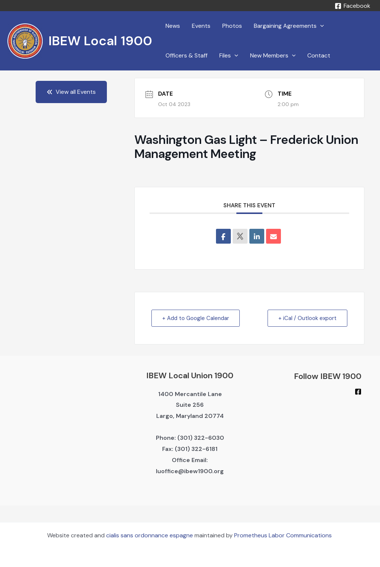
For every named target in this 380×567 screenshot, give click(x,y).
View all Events (71, 92)
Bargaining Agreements (289, 26)
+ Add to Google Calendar (195, 318)
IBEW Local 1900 (100, 40)
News (173, 26)
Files (228, 55)
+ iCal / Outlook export (307, 318)
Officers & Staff (186, 55)
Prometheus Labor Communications (283, 535)
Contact (318, 55)
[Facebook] (352, 6)
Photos (232, 26)
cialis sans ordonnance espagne (149, 535)
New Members (273, 55)
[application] (320, 26)
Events (201, 26)
